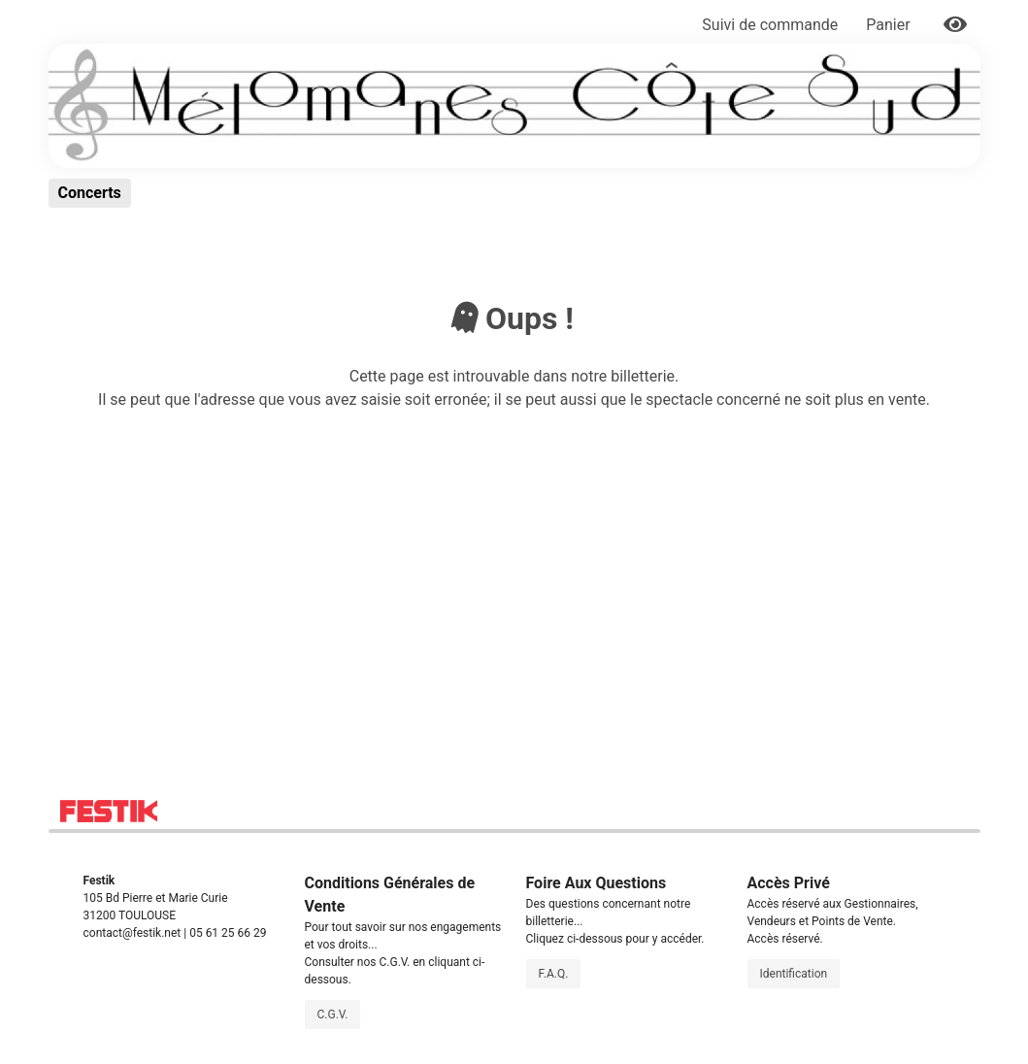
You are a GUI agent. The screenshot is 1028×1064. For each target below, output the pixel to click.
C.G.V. (332, 1014)
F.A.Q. (554, 974)
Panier (889, 25)
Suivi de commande (770, 25)
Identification (794, 974)
